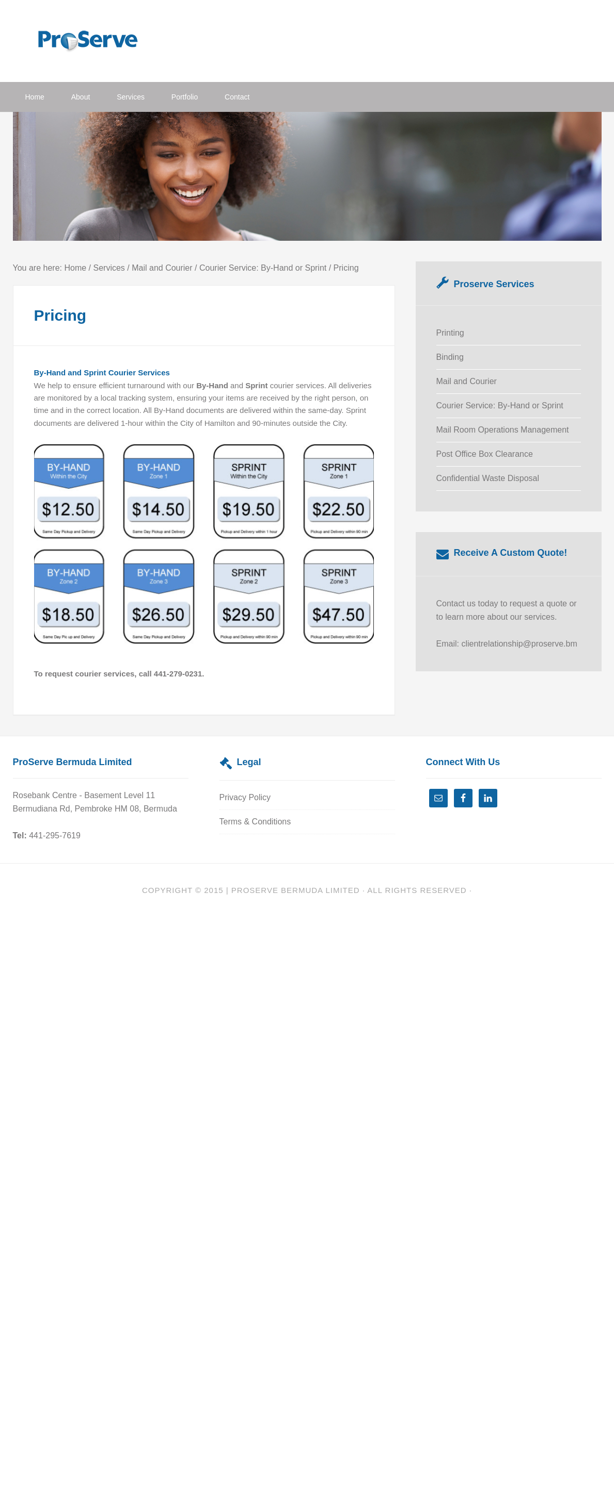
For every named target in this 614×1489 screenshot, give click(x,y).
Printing (450, 332)
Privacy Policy (245, 797)
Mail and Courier (466, 381)
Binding (450, 357)
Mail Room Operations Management (502, 429)
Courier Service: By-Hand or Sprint (499, 405)
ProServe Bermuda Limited (95, 40)
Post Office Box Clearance (484, 454)
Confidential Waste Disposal (488, 478)
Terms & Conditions (255, 821)
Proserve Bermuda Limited (295, 890)
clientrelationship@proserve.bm (519, 643)
